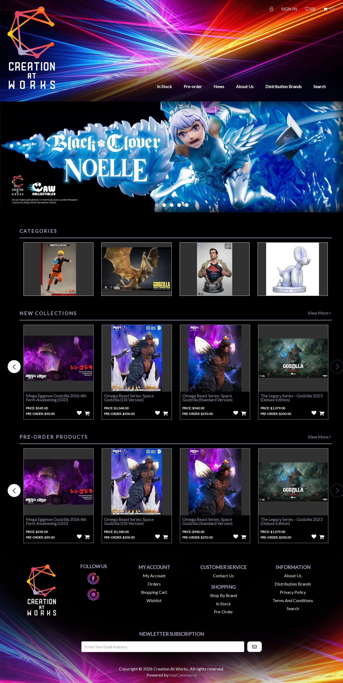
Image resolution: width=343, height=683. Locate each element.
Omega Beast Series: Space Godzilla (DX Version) (129, 397)
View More (319, 312)
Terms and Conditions (293, 600)
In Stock (164, 86)
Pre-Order (223, 611)
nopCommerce (183, 674)
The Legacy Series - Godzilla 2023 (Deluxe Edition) (291, 397)
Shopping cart (154, 592)
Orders (154, 583)
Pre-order (193, 86)
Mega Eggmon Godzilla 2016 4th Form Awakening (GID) (56, 397)
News (219, 86)
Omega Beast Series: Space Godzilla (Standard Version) (207, 397)
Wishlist (154, 600)
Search (319, 86)
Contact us (223, 575)
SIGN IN (289, 8)
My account (154, 575)
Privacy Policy (293, 592)
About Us (245, 86)
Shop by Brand (223, 595)
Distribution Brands (283, 86)
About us (293, 575)
